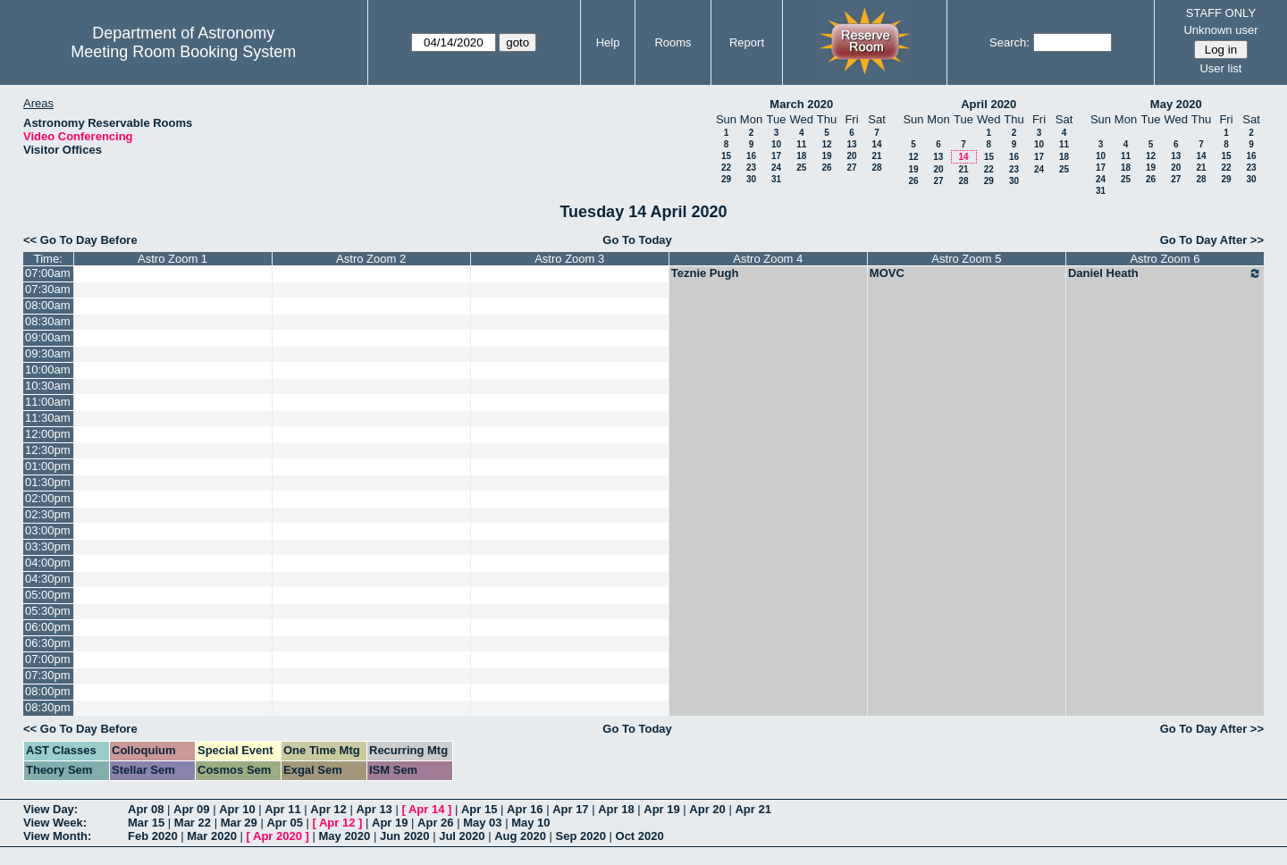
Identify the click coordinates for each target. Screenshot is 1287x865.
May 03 (482, 822)
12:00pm (48, 434)
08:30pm (48, 707)
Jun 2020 (405, 836)
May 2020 (1176, 104)
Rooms (672, 42)
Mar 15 (146, 822)
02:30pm (48, 514)
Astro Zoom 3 (569, 258)
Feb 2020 (153, 836)
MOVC (887, 273)
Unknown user (1220, 30)
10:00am (48, 369)
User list (1220, 68)
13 (851, 144)
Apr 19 (661, 809)
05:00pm (48, 594)
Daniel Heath (1165, 273)
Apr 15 (479, 809)
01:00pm (48, 466)
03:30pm (48, 546)
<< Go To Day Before (80, 240)
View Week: (55, 822)
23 (751, 167)
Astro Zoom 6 (1164, 258)
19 (826, 156)
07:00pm (48, 659)
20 (851, 156)
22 (726, 167)
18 (801, 156)
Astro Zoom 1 (172, 258)
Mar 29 (239, 822)
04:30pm (48, 578)
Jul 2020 (461, 836)
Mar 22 (192, 822)
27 (851, 167)
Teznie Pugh (705, 273)
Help (608, 42)
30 (751, 179)
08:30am (48, 321)
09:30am (48, 353)
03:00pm (48, 530)
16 (751, 156)
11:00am (48, 401)
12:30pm (48, 450)
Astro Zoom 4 (768, 258)
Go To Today (637, 240)
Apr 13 (373, 809)
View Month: (57, 836)
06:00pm (48, 627)
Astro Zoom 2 (371, 258)
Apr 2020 (277, 836)
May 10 (530, 822)
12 (826, 144)
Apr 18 (616, 809)
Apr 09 (191, 809)
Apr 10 (237, 809)
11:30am (48, 417)
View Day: (50, 809)
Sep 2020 (581, 836)
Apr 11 (282, 809)
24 (776, 167)
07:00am (48, 273)
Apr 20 (707, 809)
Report (746, 42)
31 (776, 179)
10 (776, 144)
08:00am (48, 305)
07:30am (48, 289)
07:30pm (48, 675)
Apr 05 (284, 822)
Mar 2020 (212, 836)
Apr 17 (570, 809)
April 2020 (988, 104)
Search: (1009, 42)
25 (801, 167)
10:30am (48, 385)
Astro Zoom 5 (966, 258)
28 (876, 167)
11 (801, 144)
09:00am (48, 337)
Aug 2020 (520, 836)
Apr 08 (146, 809)
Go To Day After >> (1212, 240)
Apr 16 (525, 809)
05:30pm (48, 610)
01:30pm (48, 482)
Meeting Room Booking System (183, 52)
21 (876, 156)
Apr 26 (435, 822)
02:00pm (48, 498)
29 (726, 179)
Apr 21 (752, 809)
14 (876, 144)
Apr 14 (426, 809)
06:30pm (48, 643)
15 (726, 156)
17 (776, 156)
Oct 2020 (640, 836)
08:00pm (48, 691)
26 (826, 167)
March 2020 (801, 104)
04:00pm (48, 562)
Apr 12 (328, 809)
